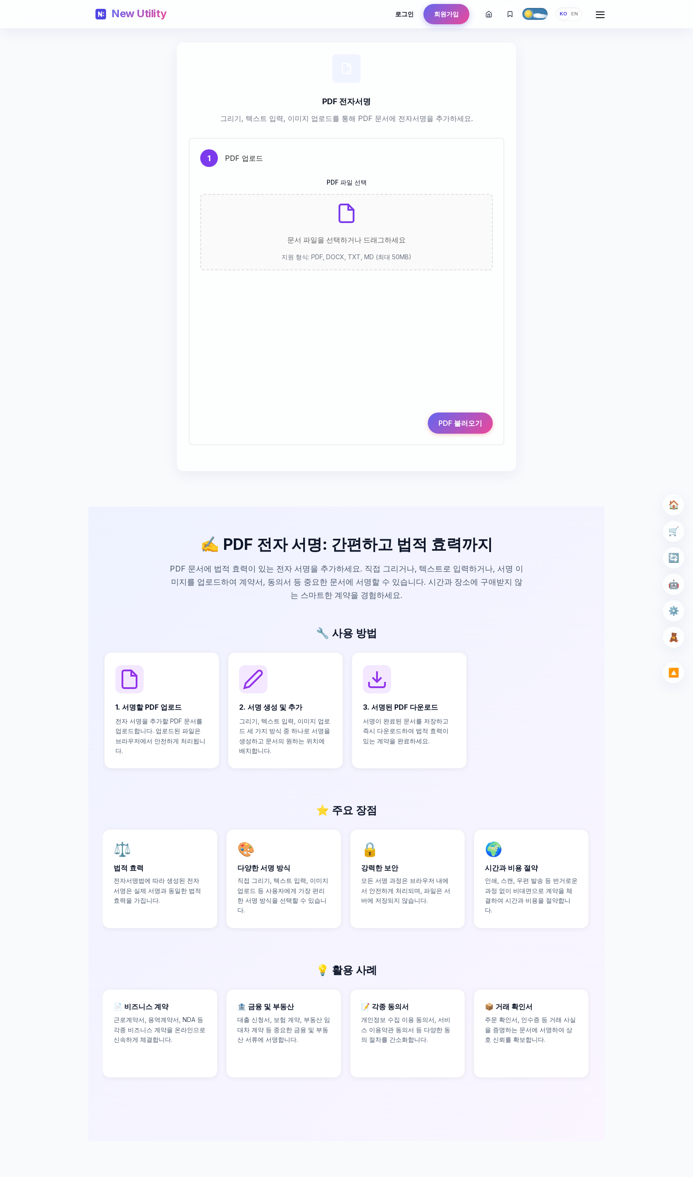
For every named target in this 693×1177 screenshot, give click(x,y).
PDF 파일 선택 (347, 185)
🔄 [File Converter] (671, 557)
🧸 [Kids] (671, 637)
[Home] (131, 14)
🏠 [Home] (671, 504)
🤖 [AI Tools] (671, 584)
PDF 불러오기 (458, 438)
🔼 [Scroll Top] (671, 672)
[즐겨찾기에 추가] (510, 14)
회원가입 (446, 14)
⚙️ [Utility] (671, 610)
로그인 (404, 14)
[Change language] (569, 14)
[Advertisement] (346, 352)
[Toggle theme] (535, 13)
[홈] (489, 14)
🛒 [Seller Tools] (671, 531)
